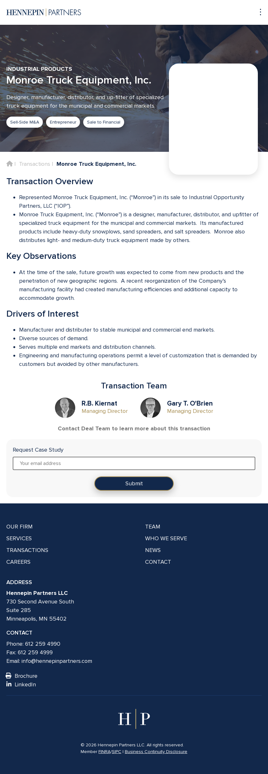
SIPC (116, 751)
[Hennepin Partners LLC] (43, 12)
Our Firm (19, 526)
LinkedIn (21, 684)
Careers (18, 561)
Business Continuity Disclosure (156, 751)
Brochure (21, 675)
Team (152, 526)
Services (19, 538)
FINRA (104, 751)
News (153, 550)
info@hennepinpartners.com (57, 660)
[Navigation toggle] (257, 12)
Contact (158, 561)
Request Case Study (38, 449)
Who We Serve (166, 538)
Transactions (34, 163)
